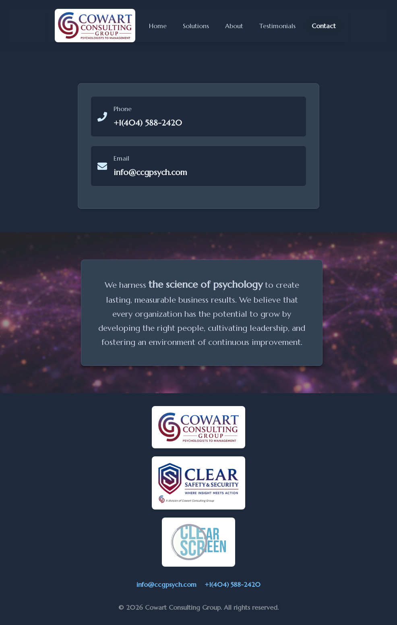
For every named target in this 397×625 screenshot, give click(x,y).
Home (158, 26)
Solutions (196, 26)
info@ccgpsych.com (166, 584)
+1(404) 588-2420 (233, 584)
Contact (323, 27)
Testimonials (277, 26)
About (234, 26)
